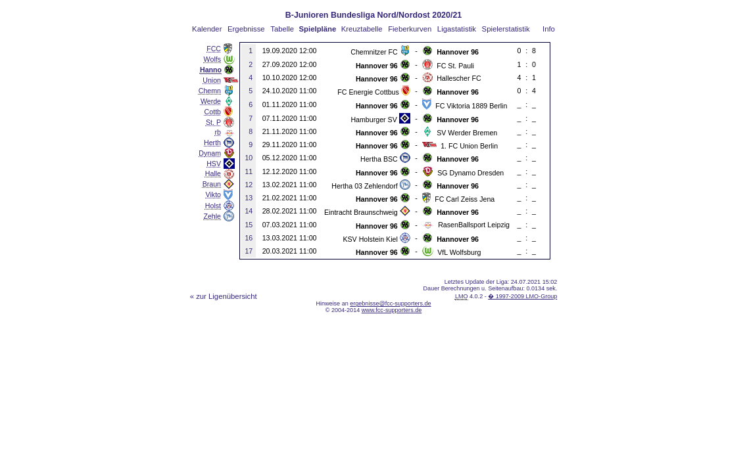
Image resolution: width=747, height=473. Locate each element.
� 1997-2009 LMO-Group (522, 296)
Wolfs (212, 59)
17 (249, 251)
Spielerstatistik (506, 29)
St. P (213, 122)
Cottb (213, 112)
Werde (211, 101)
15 (249, 225)
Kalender (207, 29)
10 (249, 158)
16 (249, 238)
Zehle (212, 216)
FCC (213, 49)
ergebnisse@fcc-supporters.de (390, 303)
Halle (213, 173)
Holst (213, 206)
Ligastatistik (456, 29)
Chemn (210, 91)
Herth (212, 142)
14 (249, 211)
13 (249, 198)
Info (548, 29)
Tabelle (282, 29)
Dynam (210, 153)
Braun (212, 184)
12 (249, 185)
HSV (213, 164)
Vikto (213, 194)
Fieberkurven (409, 29)
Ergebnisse (246, 29)
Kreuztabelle (362, 29)
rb (218, 132)
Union (212, 80)
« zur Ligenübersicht (223, 296)
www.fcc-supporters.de (392, 310)
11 (249, 171)
